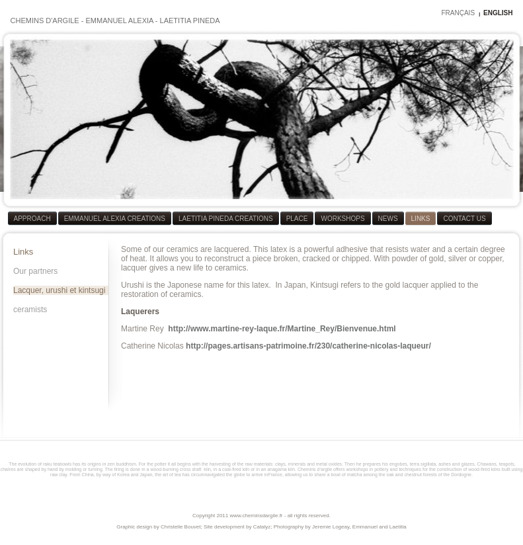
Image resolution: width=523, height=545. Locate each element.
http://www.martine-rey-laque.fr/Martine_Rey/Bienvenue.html (281, 328)
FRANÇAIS (458, 13)
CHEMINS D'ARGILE (45, 20)
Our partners (35, 271)
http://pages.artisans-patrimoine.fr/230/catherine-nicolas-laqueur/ (308, 346)
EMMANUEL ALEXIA (119, 20)
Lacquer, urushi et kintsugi (59, 290)
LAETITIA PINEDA (190, 20)
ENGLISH (497, 13)
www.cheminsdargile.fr (255, 516)
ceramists (30, 309)
